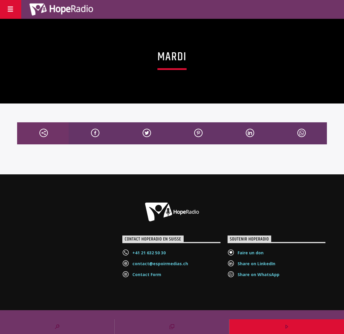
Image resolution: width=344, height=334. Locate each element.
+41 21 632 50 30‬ (149, 252)
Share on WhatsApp (258, 274)
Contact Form (146, 274)
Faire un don (251, 252)
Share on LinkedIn (256, 263)
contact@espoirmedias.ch (160, 263)
